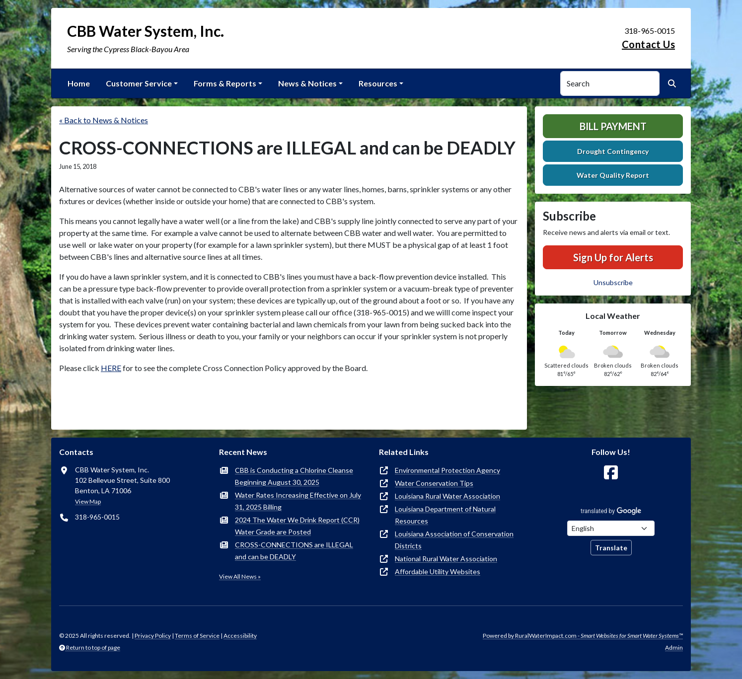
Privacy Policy (153, 635)
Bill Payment (613, 126)
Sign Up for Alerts (613, 257)
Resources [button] (378, 83)
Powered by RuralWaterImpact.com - (583, 635)
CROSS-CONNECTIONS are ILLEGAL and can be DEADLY (294, 550)
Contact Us (648, 44)
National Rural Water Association (446, 558)
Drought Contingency (613, 151)
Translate (611, 547)
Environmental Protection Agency (447, 470)
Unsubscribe (613, 282)
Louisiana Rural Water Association (447, 496)
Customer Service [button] (139, 83)
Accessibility (240, 635)
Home (79, 83)
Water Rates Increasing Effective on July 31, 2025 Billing (298, 501)
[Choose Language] (611, 528)
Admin (674, 647)
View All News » (240, 576)
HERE (111, 368)
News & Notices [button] (307, 83)
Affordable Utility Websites (437, 571)
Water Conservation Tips (434, 483)
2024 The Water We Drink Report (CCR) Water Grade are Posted (297, 526)
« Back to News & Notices (103, 120)
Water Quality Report (613, 175)
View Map (88, 501)
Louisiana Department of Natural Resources (445, 515)
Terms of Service (197, 635)
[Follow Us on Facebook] (611, 472)
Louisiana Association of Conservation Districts (454, 539)
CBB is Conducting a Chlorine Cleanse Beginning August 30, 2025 (294, 476)
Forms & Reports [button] (225, 83)
